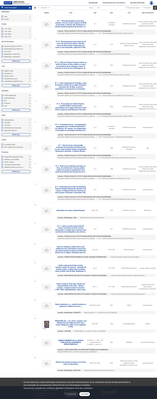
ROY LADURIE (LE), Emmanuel (13, 147)
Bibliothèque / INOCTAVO (12, 54)
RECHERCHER (93, 3)
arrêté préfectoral (9, 98)
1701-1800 (7, 29)
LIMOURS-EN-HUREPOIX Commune (15, 81)
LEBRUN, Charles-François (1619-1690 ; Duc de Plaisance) (22, 167)
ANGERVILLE (8, 73)
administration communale (12, 128)
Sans (5, 16)
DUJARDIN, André (9, 144)
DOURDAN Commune (10, 79)
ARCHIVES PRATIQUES (137, 3)
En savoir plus (71, 394)
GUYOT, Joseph (9, 162)
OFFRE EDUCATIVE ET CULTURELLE (114, 3)
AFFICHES (7, 51)
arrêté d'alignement (10, 95)
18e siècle (7, 125)
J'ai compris (84, 394)
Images (6, 19)
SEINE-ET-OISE (8, 71)
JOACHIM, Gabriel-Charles (12, 164)
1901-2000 (7, 34)
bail (5, 100)
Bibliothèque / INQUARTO (12, 57)
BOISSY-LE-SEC (9, 76)
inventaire (7, 103)
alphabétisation (9, 120)
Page (90, 8)
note (5, 106)
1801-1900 (7, 31)
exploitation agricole (10, 130)
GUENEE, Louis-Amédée (11, 159)
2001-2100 (7, 36)
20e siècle (7, 122)
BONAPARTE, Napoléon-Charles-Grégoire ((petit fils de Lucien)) (23, 157)
